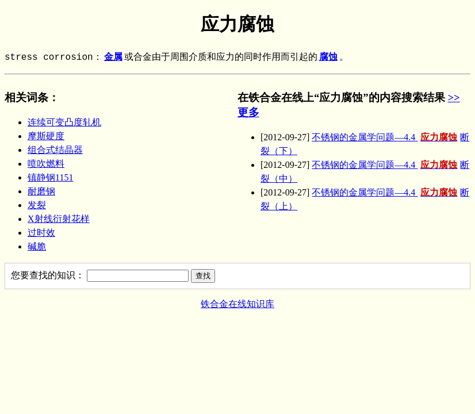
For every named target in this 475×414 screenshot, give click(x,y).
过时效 (41, 232)
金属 (113, 57)
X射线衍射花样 (59, 219)
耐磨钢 (41, 191)
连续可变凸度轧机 (64, 122)
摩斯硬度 (46, 136)
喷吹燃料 (46, 163)
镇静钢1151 (50, 177)
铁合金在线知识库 (237, 304)
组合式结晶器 (55, 150)
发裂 (37, 205)
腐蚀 (328, 57)
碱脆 (37, 246)
